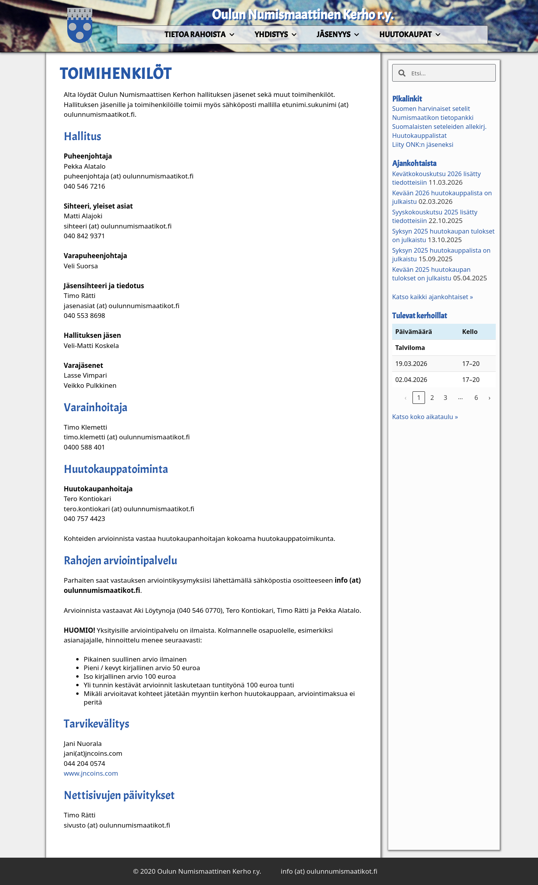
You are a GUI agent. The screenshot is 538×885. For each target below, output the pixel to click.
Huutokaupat (409, 34)
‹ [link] (406, 397)
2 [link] (432, 397)
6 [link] (476, 397)
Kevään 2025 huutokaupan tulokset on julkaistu (431, 273)
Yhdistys (275, 34)
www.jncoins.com (91, 773)
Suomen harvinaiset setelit (431, 108)
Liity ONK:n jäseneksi (423, 144)
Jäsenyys (338, 34)
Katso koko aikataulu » (425, 416)
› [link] (489, 397)
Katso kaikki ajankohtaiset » (432, 297)
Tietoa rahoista (199, 34)
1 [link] (419, 397)
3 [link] (445, 397)
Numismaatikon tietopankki (432, 117)
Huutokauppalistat (419, 135)
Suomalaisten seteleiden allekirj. (439, 126)
